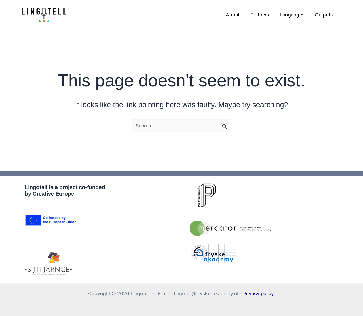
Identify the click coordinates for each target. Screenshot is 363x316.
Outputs (324, 15)
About (236, 15)
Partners (262, 15)
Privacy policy (259, 293)
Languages (293, 15)
